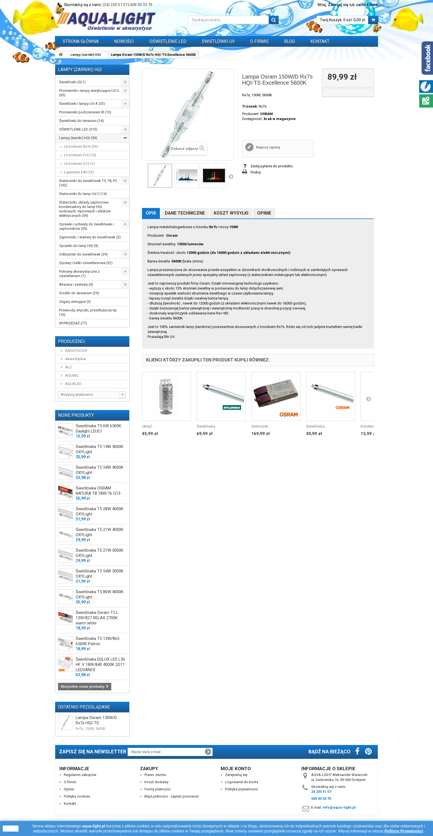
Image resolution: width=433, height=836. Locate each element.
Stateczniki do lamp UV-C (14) (83, 194)
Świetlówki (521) (72, 82)
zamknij (10, 828)
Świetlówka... (207, 426)
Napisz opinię (267, 147)
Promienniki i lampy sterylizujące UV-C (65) (89, 92)
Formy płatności (157, 789)
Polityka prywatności (241, 789)
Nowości (124, 41)
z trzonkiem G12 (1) (79, 164)
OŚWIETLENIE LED (167, 41)
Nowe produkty (76, 415)
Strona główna (81, 41)
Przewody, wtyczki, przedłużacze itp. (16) (88, 312)
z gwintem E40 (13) (79, 172)
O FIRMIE (259, 41)
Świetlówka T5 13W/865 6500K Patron (97, 641)
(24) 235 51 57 (115, 4)
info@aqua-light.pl (339, 807)
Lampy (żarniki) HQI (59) (78, 138)
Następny (231, 176)
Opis (151, 213)
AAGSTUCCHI (75, 350)
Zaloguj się (338, 4)
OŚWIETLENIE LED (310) (78, 129)
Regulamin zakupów (80, 775)
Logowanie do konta (241, 782)
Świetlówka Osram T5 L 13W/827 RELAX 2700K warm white (97, 618)
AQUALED (72, 384)
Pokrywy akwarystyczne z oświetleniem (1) (79, 273)
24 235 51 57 (321, 792)
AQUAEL (71, 375)
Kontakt (319, 41)
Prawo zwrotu (155, 775)
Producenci (71, 341)
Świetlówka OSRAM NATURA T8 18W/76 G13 (98, 491)
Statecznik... (261, 426)
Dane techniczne (185, 213)
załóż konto (366, 4)
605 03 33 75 (141, 4)
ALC (68, 367)
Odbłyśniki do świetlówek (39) (83, 254)
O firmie (70, 782)
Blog (289, 41)
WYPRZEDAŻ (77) (73, 323)
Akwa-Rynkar (75, 359)
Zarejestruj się (236, 775)
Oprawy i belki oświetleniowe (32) (86, 263)
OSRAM (266, 114)
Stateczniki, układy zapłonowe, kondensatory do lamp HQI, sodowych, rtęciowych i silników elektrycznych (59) (85, 209)
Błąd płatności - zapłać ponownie (171, 796)
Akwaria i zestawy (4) (76, 284)
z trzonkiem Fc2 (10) (80, 155)
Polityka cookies (77, 796)
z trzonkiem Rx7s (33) (81, 146)
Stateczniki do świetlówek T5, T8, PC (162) (88, 183)
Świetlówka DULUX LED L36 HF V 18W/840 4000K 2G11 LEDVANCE (100, 664)
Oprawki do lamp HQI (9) (78, 246)
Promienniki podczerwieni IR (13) (85, 112)
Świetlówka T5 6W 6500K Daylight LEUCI (98, 428)
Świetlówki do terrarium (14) (81, 121)
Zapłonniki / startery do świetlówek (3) (90, 237)
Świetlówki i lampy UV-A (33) (82, 103)
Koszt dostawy (156, 782)
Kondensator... (372, 426)
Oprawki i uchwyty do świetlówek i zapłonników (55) (86, 226)
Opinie (264, 213)
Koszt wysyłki (231, 213)
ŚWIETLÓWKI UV (218, 41)
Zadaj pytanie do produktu (271, 166)
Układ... (148, 426)
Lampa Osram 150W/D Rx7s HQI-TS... (96, 720)
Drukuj (255, 172)
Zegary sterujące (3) (75, 301)
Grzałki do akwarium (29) (79, 293)
